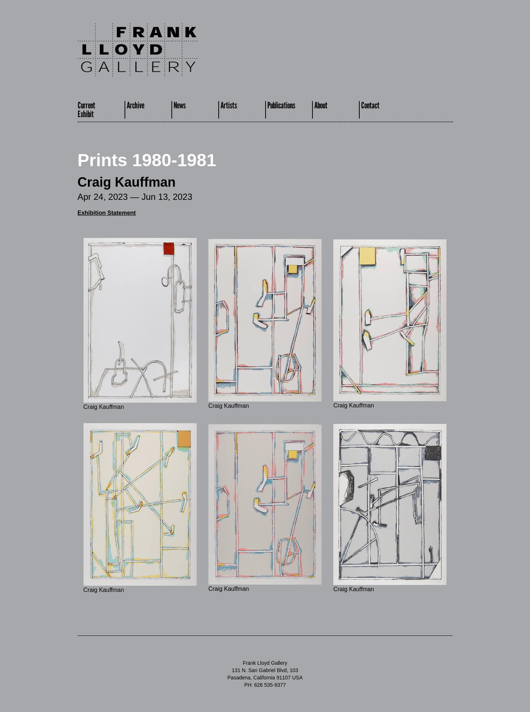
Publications (281, 105)
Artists (228, 105)
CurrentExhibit (86, 109)
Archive (135, 105)
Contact (370, 105)
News (180, 105)
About (320, 105)
